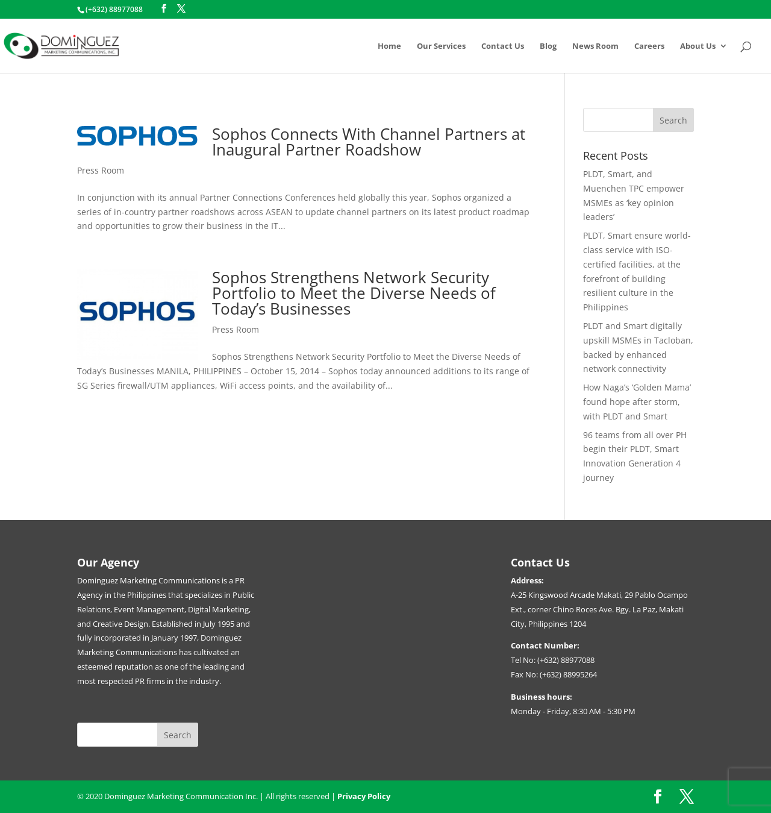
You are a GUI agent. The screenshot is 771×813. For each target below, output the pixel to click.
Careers (649, 46)
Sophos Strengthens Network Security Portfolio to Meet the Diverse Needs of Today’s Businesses (354, 292)
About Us (698, 46)
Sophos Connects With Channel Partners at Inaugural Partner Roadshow (368, 141)
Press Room (100, 170)
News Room (595, 46)
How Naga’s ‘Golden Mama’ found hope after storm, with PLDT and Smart (637, 401)
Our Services (441, 46)
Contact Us (502, 46)
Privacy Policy (363, 796)
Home (389, 46)
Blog (548, 46)
